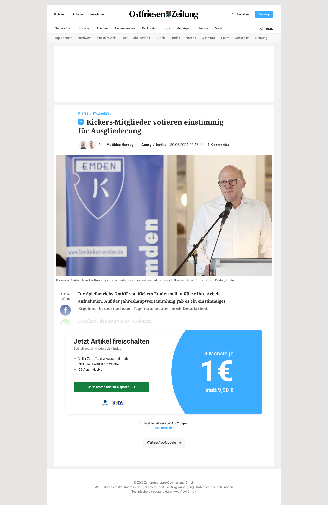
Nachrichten (63, 28)
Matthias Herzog (119, 145)
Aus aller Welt (106, 38)
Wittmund (209, 38)
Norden (191, 38)
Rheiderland (141, 38)
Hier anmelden (164, 428)
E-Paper (78, 14)
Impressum (132, 487)
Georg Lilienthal (154, 145)
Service (203, 28)
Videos (84, 28)
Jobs (166, 28)
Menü (58, 14)
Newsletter (97, 14)
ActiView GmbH (185, 491)
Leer (124, 38)
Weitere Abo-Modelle (164, 442)
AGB (98, 487)
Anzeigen (183, 28)
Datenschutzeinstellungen (214, 487)
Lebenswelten (125, 28)
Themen (102, 28)
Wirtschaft (241, 38)
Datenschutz (113, 487)
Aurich (160, 38)
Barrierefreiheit (153, 487)
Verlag (219, 28)
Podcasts (149, 28)
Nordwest (85, 38)
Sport (225, 38)
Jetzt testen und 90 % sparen (111, 387)
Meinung (261, 38)
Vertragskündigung (180, 487)
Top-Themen (63, 38)
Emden (175, 38)
